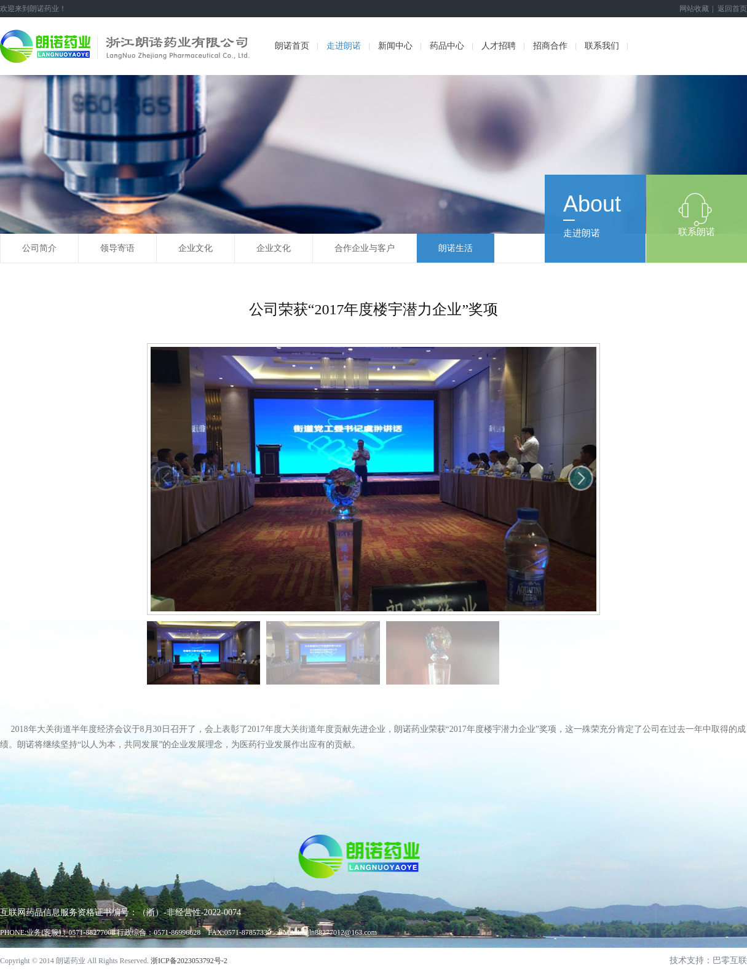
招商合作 (550, 45)
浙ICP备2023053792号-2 (189, 960)
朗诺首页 (292, 45)
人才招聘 (498, 45)
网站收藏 (694, 8)
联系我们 (602, 45)
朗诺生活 (455, 248)
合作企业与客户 (364, 248)
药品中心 (447, 45)
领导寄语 (117, 248)
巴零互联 (730, 960)
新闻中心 (395, 45)
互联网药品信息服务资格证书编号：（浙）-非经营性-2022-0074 (120, 912)
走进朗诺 (343, 45)
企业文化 (195, 248)
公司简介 (39, 248)
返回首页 (732, 8)
